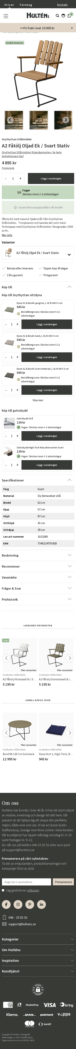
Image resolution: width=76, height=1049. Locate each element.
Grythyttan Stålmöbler (17, 139)
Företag (26, 5)
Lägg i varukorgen (51, 178)
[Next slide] (65, 120)
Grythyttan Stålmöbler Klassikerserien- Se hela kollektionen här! (31, 154)
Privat (9, 5)
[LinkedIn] (41, 904)
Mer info (7, 235)
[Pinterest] (29, 904)
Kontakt (62, 4)
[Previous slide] (10, 120)
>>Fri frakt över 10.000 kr (37, 28)
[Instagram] (18, 904)
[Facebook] (6, 904)
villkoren (33, 890)
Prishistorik (8, 168)
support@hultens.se (20, 850)
